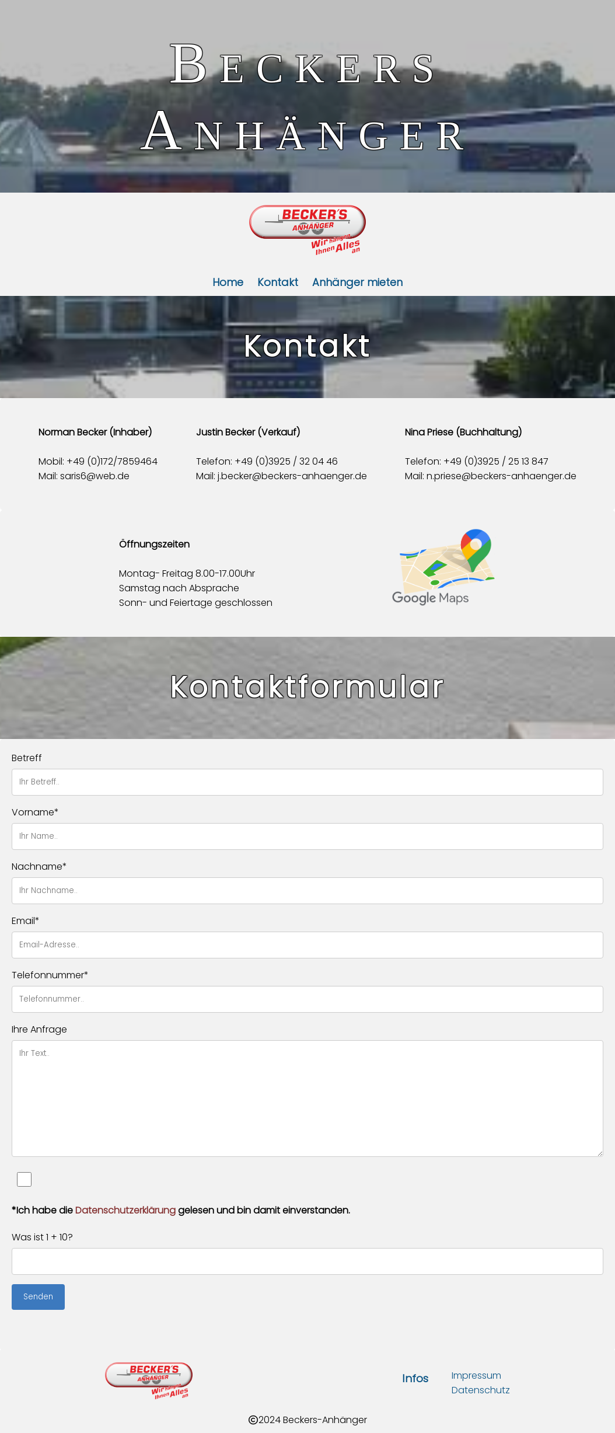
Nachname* (39, 866)
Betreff (27, 758)
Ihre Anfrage (39, 1029)
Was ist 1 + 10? (42, 1237)
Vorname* (35, 812)
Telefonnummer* (50, 975)
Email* (26, 921)
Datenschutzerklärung (125, 1210)
